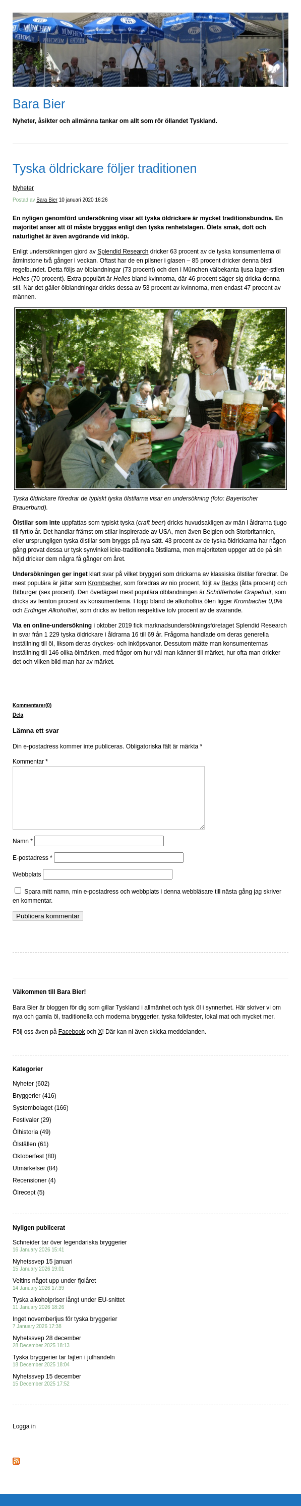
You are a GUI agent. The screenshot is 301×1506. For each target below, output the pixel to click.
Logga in (24, 1438)
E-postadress (32, 869)
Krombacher (104, 583)
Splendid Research (122, 251)
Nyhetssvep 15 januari (43, 1277)
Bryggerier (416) (34, 1107)
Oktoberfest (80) (34, 1168)
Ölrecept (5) (28, 1204)
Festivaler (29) (32, 1132)
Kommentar (30, 761)
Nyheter (23, 188)
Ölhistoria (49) (31, 1144)
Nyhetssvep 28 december (47, 1353)
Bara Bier (39, 104)
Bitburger (25, 592)
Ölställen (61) (30, 1156)
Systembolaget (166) (41, 1119)
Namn (23, 853)
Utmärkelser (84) (35, 1180)
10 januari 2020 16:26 (83, 200)
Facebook (71, 1043)
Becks (229, 583)
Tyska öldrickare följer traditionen (105, 168)
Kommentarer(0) (32, 705)
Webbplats (27, 886)
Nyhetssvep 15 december (47, 1392)
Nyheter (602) (31, 1095)
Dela (18, 715)
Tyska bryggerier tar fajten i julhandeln (64, 1372)
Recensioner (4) (34, 1192)
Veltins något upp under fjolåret (54, 1296)
